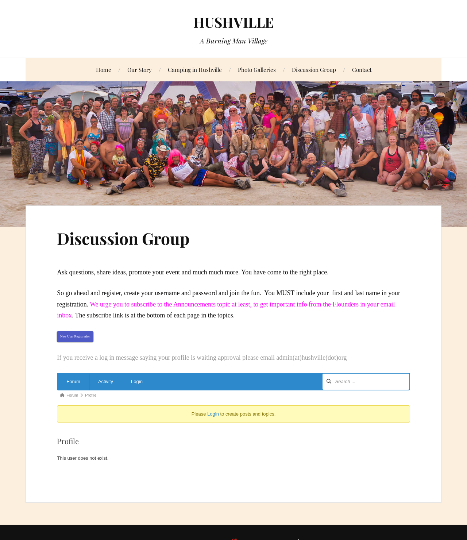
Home (103, 69)
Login (137, 381)
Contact (361, 69)
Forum (73, 381)
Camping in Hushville (195, 69)
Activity (105, 381)
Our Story (139, 69)
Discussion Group (314, 69)
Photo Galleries (257, 69)
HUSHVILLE (233, 22)
